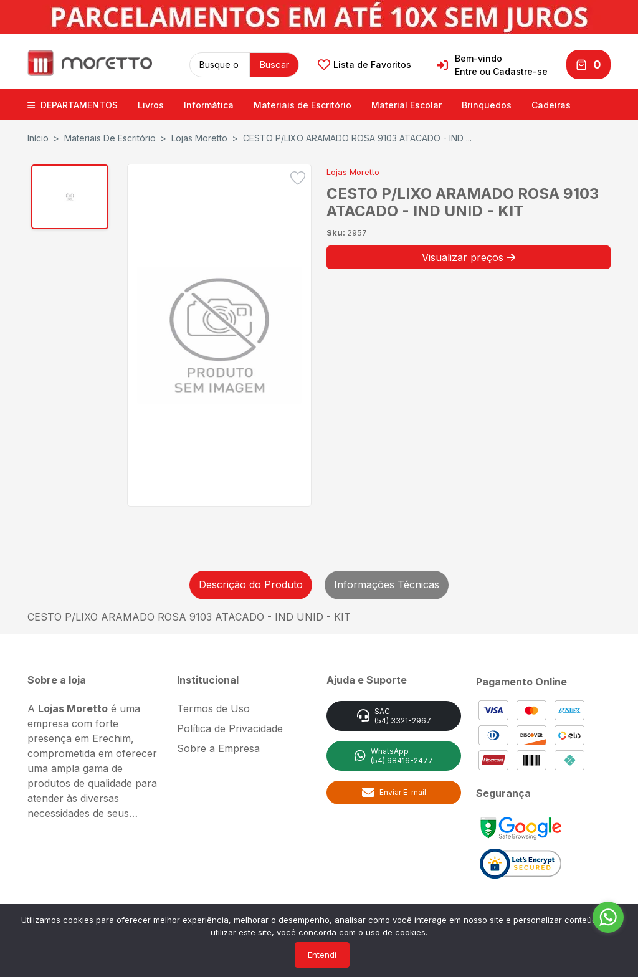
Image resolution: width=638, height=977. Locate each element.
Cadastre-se (520, 71)
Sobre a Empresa (218, 747)
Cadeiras (551, 104)
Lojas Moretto (199, 137)
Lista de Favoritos (364, 65)
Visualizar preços (468, 256)
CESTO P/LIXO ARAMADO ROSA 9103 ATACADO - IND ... (357, 137)
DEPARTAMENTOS (72, 104)
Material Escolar (406, 104)
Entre (466, 71)
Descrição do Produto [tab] (251, 584)
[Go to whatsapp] (608, 917)
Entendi (322, 955)
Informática (209, 104)
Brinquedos (487, 104)
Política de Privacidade (230, 728)
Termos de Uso (213, 708)
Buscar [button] (274, 64)
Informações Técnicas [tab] (386, 584)
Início (38, 137)
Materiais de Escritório (302, 104)
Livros (151, 104)
